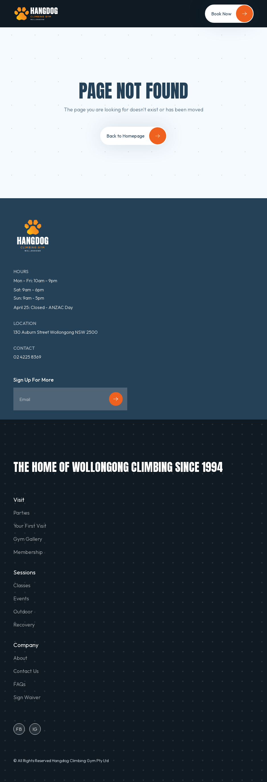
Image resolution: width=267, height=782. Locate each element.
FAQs (19, 684)
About (20, 658)
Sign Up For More (33, 380)
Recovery (24, 625)
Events (21, 598)
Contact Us (26, 671)
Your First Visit (29, 526)
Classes (21, 585)
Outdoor (23, 612)
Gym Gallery (27, 539)
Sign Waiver (27, 697)
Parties (21, 513)
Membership (28, 552)
